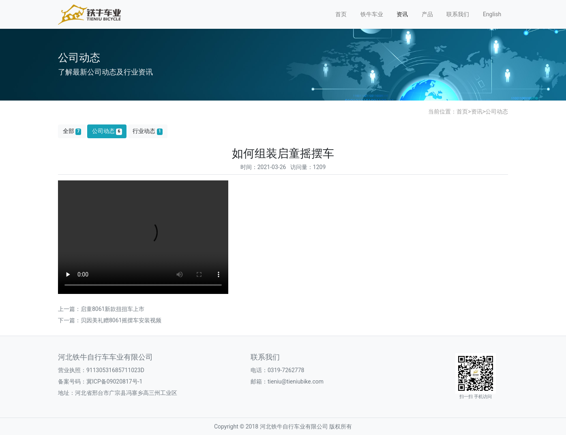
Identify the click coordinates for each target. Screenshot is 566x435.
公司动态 (496, 111)
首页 (341, 14)
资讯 (402, 14)
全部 (72, 131)
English (492, 14)
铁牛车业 (371, 14)
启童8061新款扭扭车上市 (112, 309)
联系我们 (457, 14)
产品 (427, 14)
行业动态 (148, 131)
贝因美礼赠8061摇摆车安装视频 (121, 320)
